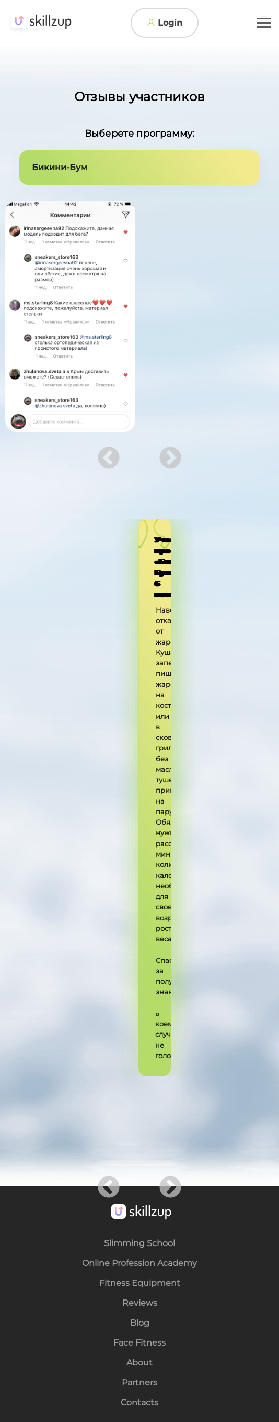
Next (170, 458)
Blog (139, 886)
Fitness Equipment (139, 846)
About (139, 926)
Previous (108, 458)
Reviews (139, 866)
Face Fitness (139, 906)
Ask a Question (145, 1080)
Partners (139, 946)
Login (164, 22)
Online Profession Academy (139, 827)
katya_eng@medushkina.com (150, 1035)
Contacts (139, 966)
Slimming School (139, 807)
